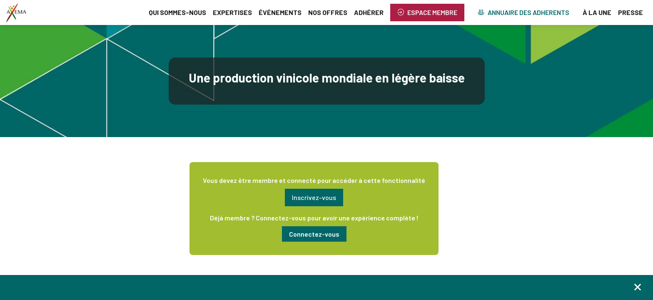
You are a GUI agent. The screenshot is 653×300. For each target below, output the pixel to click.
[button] (427, 12)
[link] (177, 12)
